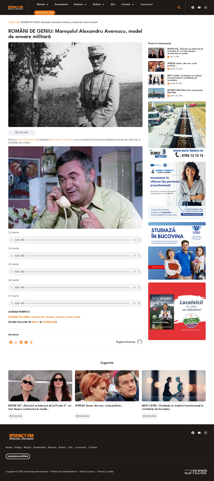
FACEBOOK (49, 322)
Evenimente (61, 4)
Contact (127, 4)
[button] (10, 342)
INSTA (36, 322)
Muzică (43, 4)
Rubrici (98, 4)
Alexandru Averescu (62, 139)
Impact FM (13, 22)
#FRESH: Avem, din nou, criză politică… (99, 406)
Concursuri (147, 4)
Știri (113, 4)
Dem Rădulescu (26, 139)
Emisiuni (80, 4)
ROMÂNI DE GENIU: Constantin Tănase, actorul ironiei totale (44, 317)
